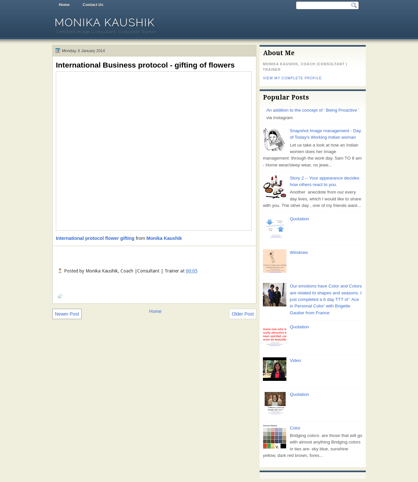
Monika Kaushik (105, 23)
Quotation (299, 218)
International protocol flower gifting (95, 238)
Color (295, 428)
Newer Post (67, 314)
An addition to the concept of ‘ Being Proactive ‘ (312, 110)
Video (295, 360)
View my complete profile (292, 78)
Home (64, 5)
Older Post (243, 314)
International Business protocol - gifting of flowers (145, 65)
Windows (299, 252)
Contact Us (93, 5)
